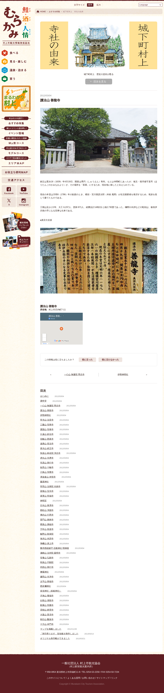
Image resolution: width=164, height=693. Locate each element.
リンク (114, 678)
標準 (90, 5)
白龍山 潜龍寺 (46, 600)
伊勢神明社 (45, 415)
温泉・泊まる (16, 70)
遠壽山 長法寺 (46, 443)
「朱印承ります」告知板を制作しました (59, 633)
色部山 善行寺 (46, 567)
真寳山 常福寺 (46, 496)
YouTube (23, 190)
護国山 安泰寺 (46, 429)
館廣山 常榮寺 (46, 605)
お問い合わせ (88, 678)
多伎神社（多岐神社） (50, 591)
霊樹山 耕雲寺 (46, 610)
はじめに (44, 396)
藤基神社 (44, 482)
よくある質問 (73, 678)
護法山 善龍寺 (46, 410)
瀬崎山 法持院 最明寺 (50, 553)
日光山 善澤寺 (46, 505)
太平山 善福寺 (46, 581)
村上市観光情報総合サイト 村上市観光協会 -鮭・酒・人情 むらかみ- (16, 25)
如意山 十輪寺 (46, 467)
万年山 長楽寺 (46, 529)
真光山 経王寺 (46, 448)
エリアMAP (16, 161)
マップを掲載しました (50, 629)
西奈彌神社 (45, 586)
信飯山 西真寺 (46, 439)
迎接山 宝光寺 (46, 491)
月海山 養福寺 (46, 596)
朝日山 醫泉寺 (46, 619)
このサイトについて (56, 678)
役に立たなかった (110, 360)
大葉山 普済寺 (46, 615)
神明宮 (43, 501)
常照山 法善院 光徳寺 (50, 486)
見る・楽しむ (16, 61)
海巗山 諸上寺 (46, 543)
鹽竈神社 (44, 572)
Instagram (23, 201)
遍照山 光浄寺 (46, 577)
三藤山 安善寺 (46, 425)
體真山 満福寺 (46, 524)
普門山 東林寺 (46, 520)
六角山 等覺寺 (46, 472)
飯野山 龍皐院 (46, 534)
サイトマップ (103, 678)
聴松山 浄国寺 (46, 510)
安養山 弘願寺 (46, 558)
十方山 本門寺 (46, 624)
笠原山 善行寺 (46, 463)
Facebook (9, 190)
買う (16, 79)
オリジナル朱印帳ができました (55, 638)
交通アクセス (16, 180)
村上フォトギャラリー (16, 242)
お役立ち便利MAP (16, 172)
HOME (43, 11)
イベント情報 (16, 131)
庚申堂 (43, 401)
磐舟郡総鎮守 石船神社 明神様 (54, 548)
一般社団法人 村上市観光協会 (81, 665)
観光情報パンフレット (16, 221)
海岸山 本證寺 (46, 538)
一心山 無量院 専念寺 (50, 406)
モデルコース (16, 151)
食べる (16, 53)
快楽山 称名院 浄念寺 (50, 453)
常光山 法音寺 (46, 420)
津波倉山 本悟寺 (48, 477)
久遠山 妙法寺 (46, 434)
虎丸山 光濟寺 (46, 458)
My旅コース (16, 141)
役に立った (87, 360)
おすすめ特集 (16, 121)
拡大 (99, 5)
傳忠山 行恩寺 (46, 515)
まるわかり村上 (16, 98)
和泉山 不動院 (46, 562)
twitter (9, 201)
